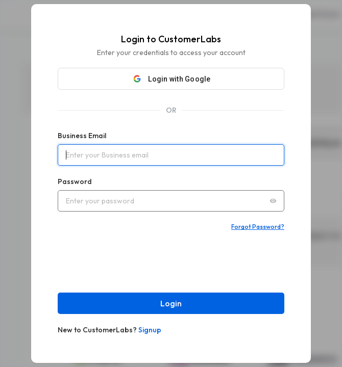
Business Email (82, 135)
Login (171, 303)
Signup (149, 329)
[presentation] (135, 261)
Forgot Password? (257, 226)
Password (75, 181)
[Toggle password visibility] (273, 200)
